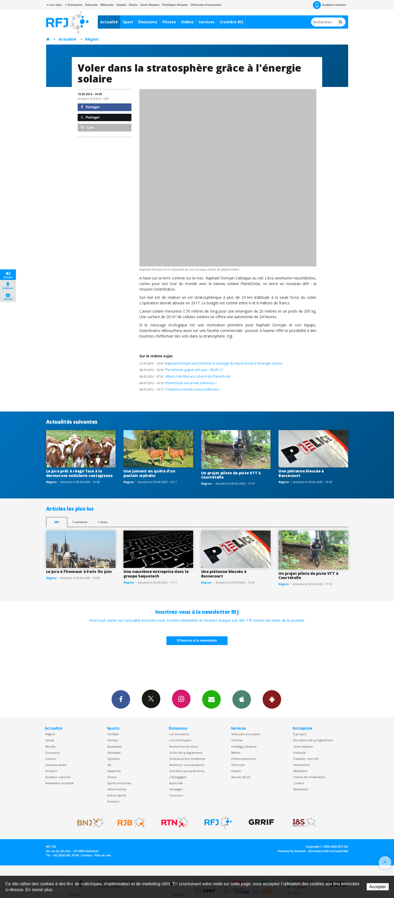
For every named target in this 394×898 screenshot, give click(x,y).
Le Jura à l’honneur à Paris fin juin (79, 571)
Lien (87, 127)
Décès (133, 4)
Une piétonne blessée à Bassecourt (301, 473)
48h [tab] (56, 522)
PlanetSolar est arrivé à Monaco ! (177, 383)
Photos (169, 21)
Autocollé (176, 783)
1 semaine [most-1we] (79, 522)
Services (207, 21)
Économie (52, 752)
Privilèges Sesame (244, 746)
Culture (50, 758)
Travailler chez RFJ (306, 758)
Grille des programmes (185, 752)
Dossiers (51, 771)
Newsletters (211, 699)
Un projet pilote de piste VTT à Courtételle (231, 475)
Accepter (377, 886)
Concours (176, 795)
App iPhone (241, 699)
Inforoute (91, 4)
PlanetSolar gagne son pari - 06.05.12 (181, 369)
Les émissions (179, 734)
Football (113, 734)
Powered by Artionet (292, 851)
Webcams (107, 4)
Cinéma (236, 740)
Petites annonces (243, 758)
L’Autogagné (178, 777)
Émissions (147, 21)
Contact (298, 783)
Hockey (112, 740)
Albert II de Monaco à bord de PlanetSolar (185, 376)
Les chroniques (180, 740)
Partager (90, 107)
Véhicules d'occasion (245, 734)
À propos (299, 734)
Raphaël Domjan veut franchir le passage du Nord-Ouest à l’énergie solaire (210, 363)
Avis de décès (240, 777)
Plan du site (103, 855)
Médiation (300, 771)
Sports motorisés (119, 783)
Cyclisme (113, 758)
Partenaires (301, 764)
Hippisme (114, 771)
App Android (272, 699)
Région (92, 39)
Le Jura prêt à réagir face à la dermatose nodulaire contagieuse (79, 473)
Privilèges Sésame (175, 4)
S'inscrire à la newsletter (197, 640)
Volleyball (114, 752)
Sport (128, 21)
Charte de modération (309, 777)
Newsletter (301, 789)
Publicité (299, 752)
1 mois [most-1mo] (103, 522)
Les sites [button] (54, 4)
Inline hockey (116, 789)
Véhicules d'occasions (206, 4)
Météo (236, 752)
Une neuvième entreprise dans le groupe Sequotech (155, 574)
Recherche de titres (183, 746)
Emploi (121, 4)
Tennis (111, 777)
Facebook (121, 699)
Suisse (49, 740)
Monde (50, 746)
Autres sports (116, 795)
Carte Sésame (150, 4)
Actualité (109, 21)
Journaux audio (56, 764)
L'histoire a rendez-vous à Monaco (179, 389)
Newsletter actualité (59, 783)
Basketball (114, 746)
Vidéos (187, 21)
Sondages (176, 789)
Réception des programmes (313, 740)
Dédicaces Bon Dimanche (187, 758)
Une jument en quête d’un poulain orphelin (149, 473)
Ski (109, 764)
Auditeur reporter (58, 777)
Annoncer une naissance (186, 764)
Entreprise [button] (73, 4)
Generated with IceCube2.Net (328, 851)
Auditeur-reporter (329, 5)
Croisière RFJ (231, 21)
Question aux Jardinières (186, 771)
